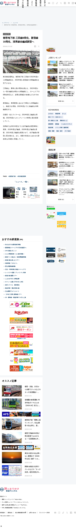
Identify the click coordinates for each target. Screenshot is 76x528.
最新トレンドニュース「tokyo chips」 (12, 499)
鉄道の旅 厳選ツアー (11, 275)
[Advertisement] (38, 13)
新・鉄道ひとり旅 (53, 120)
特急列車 (57, 113)
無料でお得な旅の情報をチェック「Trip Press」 (15, 505)
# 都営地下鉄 (12, 176)
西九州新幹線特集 (10, 266)
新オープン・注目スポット (55, 117)
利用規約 (2, 512)
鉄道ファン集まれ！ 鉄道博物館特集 (15, 257)
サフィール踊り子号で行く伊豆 (14, 282)
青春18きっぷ (63, 120)
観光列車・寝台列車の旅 (12, 288)
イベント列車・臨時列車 (61, 127)
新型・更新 (51, 131)
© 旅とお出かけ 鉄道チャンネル (7, 515)
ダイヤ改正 (68, 131)
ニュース (15, 22)
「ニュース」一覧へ (21, 182)
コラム (32, 3)
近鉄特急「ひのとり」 (11, 263)
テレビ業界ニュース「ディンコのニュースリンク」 (15, 502)
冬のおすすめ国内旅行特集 (13, 244)
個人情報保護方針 (20, 512)
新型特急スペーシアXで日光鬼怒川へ (16, 247)
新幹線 (57, 124)
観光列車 (50, 127)
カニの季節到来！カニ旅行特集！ (14, 254)
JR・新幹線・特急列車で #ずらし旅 (15, 297)
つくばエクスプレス (66, 124)
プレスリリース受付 (44, 512)
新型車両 (50, 124)
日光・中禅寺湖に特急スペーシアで (15, 269)
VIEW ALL (61, 101)
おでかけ (50, 113)
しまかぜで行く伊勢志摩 (12, 278)
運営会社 (10, 512)
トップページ (5, 22)
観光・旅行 (59, 131)
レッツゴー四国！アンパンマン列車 (15, 272)
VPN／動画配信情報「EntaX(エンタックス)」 (14, 507)
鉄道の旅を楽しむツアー (12, 260)
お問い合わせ (32, 512)
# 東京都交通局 (21, 176)
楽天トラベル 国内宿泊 (12, 285)
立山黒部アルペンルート (12, 291)
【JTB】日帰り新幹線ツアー (13, 294)
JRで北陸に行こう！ (11, 250)
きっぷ (64, 113)
